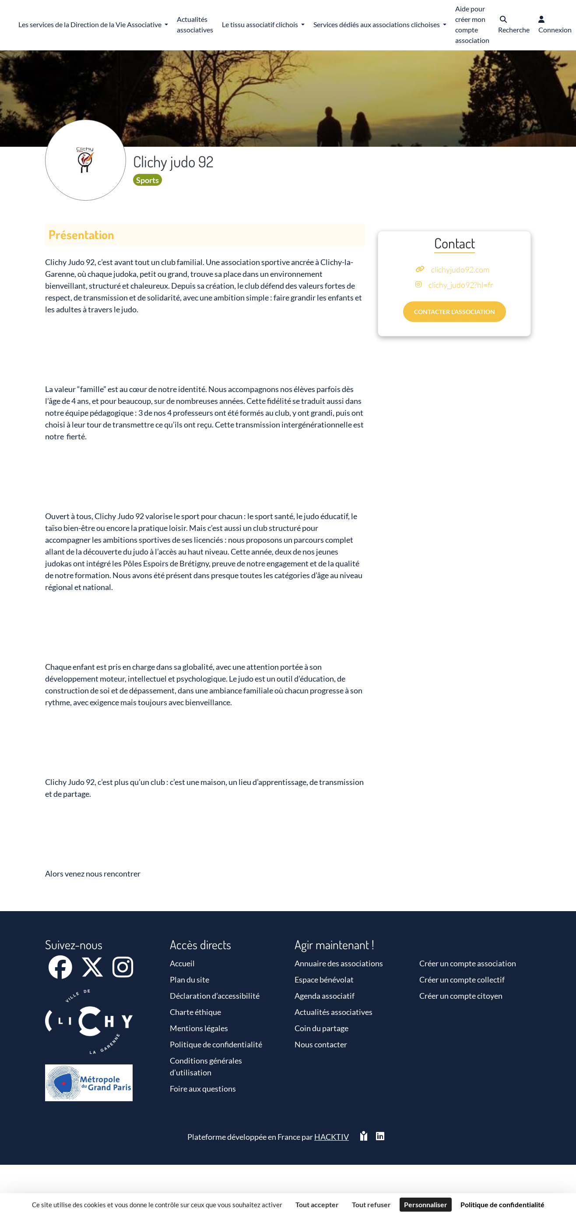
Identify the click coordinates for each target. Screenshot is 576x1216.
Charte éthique (195, 1012)
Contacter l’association (454, 311)
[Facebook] (61, 973)
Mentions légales (199, 1028)
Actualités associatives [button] (195, 24)
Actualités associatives (333, 1012)
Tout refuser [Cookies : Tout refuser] (371, 1204)
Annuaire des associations (339, 963)
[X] (93, 973)
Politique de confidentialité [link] (502, 1204)
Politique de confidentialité (216, 1044)
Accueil (182, 963)
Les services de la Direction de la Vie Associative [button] (90, 24)
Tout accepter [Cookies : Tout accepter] (317, 1204)
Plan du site (189, 979)
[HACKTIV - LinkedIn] (380, 1137)
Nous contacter (321, 1044)
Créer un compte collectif (462, 979)
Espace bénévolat (324, 979)
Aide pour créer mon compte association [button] (472, 24)
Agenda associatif (325, 995)
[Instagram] (123, 973)
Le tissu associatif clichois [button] (260, 24)
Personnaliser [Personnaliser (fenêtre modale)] (425, 1204)
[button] (514, 25)
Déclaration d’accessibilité (215, 995)
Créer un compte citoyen (460, 995)
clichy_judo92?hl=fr (460, 285)
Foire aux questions (203, 1088)
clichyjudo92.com (460, 269)
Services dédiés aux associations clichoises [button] (377, 24)
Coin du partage (321, 1028)
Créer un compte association (467, 963)
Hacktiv (331, 1137)
